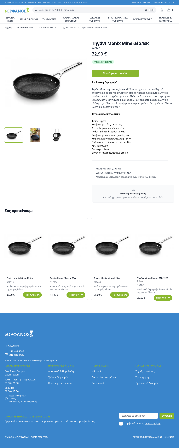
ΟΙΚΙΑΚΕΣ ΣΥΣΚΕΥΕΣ (94, 19)
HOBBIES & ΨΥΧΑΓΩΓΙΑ (165, 19)
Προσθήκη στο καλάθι (115, 73)
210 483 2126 (16, 355)
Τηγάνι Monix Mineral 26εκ (20, 278)
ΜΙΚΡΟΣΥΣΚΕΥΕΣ (142, 19)
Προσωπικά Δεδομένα (147, 383)
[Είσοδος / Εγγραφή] (161, 10)
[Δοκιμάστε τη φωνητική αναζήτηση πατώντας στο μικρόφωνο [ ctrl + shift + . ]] (146, 10)
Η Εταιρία (97, 371)
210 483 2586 (16, 351)
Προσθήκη (32, 294)
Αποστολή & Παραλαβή (61, 371)
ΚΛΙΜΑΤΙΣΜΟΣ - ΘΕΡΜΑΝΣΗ (71, 19)
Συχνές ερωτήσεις (145, 371)
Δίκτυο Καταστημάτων (104, 377)
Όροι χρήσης (142, 377)
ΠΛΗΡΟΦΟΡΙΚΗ (29, 19)
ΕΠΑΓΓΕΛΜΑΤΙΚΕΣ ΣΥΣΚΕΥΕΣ (118, 19)
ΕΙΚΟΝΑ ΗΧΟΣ (10, 19)
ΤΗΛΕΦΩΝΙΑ (49, 19)
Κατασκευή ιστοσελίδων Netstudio (153, 436)
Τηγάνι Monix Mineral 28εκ (63, 278)
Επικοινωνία (98, 383)
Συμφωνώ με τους (143, 423)
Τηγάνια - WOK (69, 27)
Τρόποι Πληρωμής (58, 377)
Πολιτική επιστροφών (60, 383)
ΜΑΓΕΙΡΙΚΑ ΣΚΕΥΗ (47, 27)
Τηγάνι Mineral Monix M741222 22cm (152, 279)
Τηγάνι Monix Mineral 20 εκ (107, 278)
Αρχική (8, 27)
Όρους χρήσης (153, 423)
